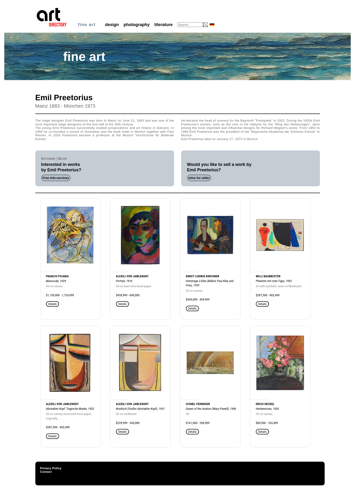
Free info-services (56, 178)
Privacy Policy (50, 468)
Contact (46, 472)
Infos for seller (199, 178)
